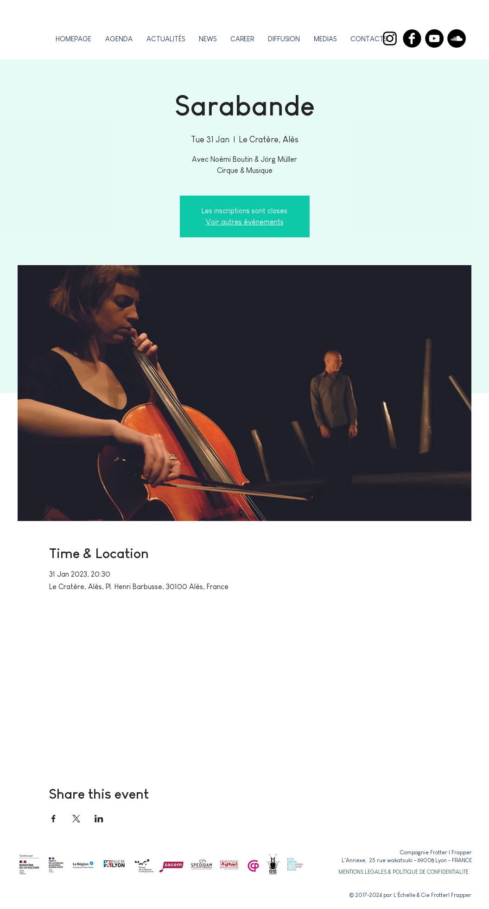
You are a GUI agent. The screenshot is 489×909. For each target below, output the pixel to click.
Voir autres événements (245, 222)
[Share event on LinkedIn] (99, 818)
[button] (242, 38)
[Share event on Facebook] (53, 818)
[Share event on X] (76, 818)
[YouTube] (434, 38)
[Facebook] (412, 38)
